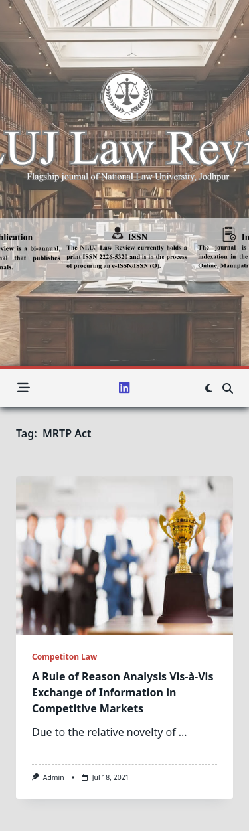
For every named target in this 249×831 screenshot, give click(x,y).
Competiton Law (64, 656)
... (183, 732)
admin (53, 777)
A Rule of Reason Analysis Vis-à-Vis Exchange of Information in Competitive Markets (122, 692)
